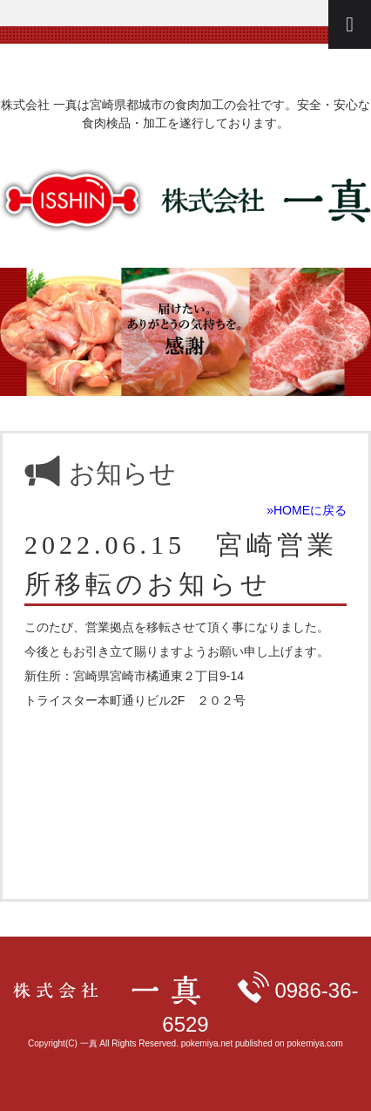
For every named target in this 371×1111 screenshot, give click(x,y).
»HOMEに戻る (306, 510)
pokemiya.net (207, 1043)
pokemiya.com (314, 1043)
